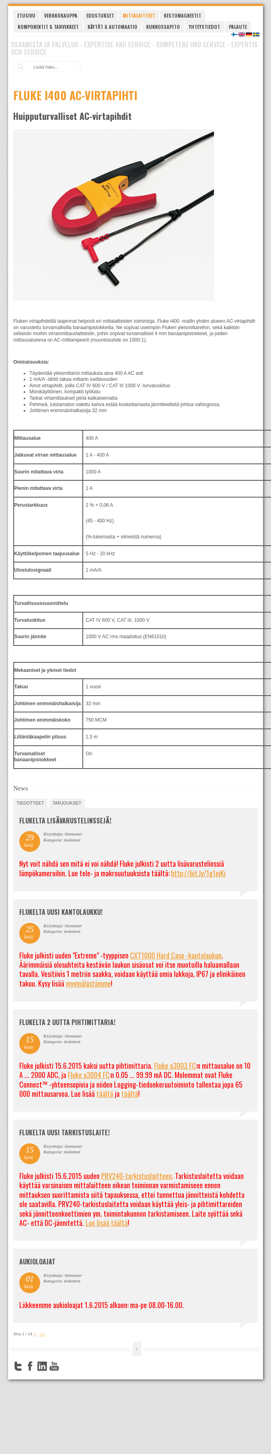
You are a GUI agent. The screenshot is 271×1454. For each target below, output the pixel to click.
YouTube (54, 1366)
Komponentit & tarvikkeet (48, 26)
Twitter (18, 1366)
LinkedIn (42, 1366)
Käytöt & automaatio (112, 26)
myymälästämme (88, 983)
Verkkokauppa (60, 15)
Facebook (30, 1366)
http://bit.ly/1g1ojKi (198, 873)
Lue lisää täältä (107, 1222)
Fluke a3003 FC (175, 1065)
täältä (104, 1093)
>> (43, 1333)
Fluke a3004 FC (89, 1075)
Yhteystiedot (204, 26)
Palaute (238, 26)
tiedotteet (30, 803)
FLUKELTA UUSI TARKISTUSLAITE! (64, 1132)
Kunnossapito (163, 26)
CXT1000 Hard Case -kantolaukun (176, 955)
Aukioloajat (37, 1261)
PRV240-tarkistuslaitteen (136, 1176)
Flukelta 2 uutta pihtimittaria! (67, 1022)
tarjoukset (67, 803)
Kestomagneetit (182, 15)
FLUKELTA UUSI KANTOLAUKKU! (60, 912)
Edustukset (100, 15)
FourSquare (66, 1366)
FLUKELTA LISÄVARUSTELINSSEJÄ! (65, 820)
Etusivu (26, 15)
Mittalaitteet (139, 15)
